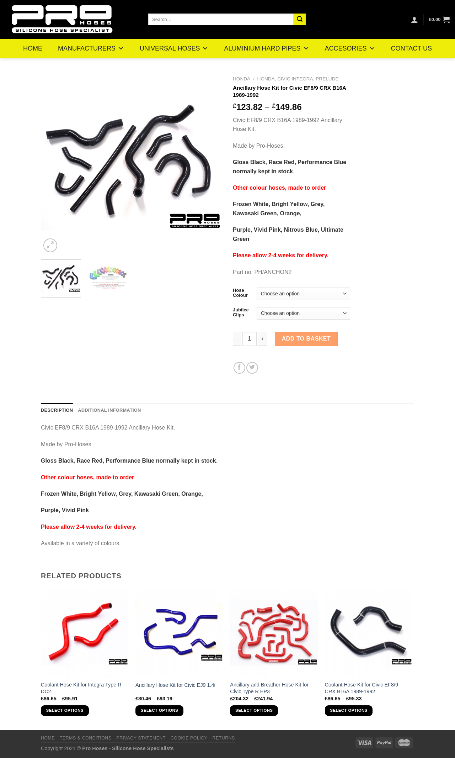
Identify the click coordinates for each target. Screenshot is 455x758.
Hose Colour (240, 293)
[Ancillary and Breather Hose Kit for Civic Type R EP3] (274, 633)
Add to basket (306, 339)
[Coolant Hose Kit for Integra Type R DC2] (85, 633)
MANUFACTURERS (91, 48)
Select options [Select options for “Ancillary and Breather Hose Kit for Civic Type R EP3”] (254, 710)
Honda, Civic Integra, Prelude (298, 78)
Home (48, 738)
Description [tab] (57, 410)
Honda (241, 78)
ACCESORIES (350, 48)
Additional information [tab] (109, 410)
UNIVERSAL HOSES (174, 48)
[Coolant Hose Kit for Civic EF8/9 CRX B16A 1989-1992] (369, 633)
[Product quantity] (249, 339)
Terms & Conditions (86, 738)
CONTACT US (411, 48)
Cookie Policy (189, 738)
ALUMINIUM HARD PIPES (266, 48)
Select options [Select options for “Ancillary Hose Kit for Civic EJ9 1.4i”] (159, 710)
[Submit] (300, 20)
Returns (223, 738)
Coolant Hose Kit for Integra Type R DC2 (81, 688)
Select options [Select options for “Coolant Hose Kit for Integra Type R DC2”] (65, 710)
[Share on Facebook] (239, 368)
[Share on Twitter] (252, 368)
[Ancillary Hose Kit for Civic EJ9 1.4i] (179, 633)
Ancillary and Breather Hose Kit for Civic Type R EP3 (269, 688)
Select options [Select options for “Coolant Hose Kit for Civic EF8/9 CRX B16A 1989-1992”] (348, 710)
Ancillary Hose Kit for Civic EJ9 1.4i (175, 685)
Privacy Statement (141, 738)
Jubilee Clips (241, 312)
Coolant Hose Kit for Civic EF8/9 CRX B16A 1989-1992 (361, 688)
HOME (32, 48)
